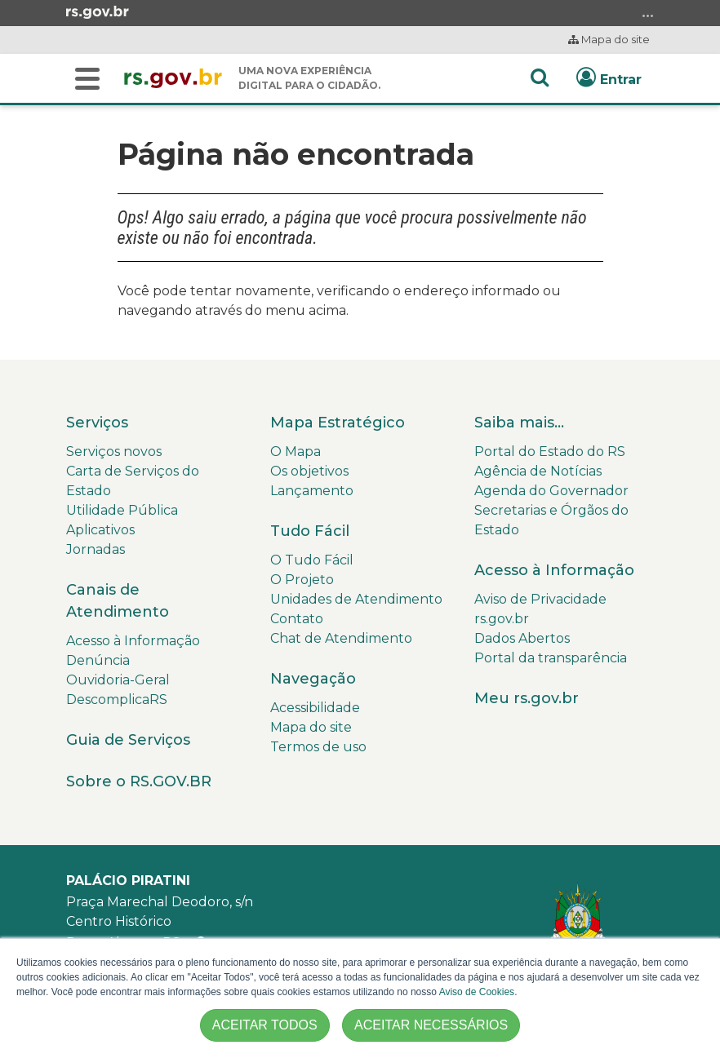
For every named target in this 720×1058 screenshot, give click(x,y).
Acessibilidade (315, 707)
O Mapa (295, 451)
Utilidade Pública (122, 510)
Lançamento (311, 490)
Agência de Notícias (538, 471)
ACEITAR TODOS (265, 1025)
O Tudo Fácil (311, 560)
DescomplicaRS (116, 699)
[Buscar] (87, 78)
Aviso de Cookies (477, 992)
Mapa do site (609, 39)
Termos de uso (318, 747)
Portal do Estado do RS (549, 451)
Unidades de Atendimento (356, 599)
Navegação (313, 679)
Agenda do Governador (551, 490)
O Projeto (302, 579)
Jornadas (95, 549)
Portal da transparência (550, 658)
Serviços (97, 423)
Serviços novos (114, 451)
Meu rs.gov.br (526, 698)
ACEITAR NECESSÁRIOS (431, 1025)
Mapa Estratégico (337, 423)
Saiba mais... (519, 423)
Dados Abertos (522, 638)
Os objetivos (309, 471)
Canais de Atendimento (117, 601)
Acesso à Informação (133, 641)
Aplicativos (100, 530)
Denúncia (98, 660)
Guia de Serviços (128, 740)
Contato (296, 618)
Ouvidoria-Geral (118, 680)
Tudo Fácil (309, 531)
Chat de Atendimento (341, 638)
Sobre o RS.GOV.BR (138, 781)
